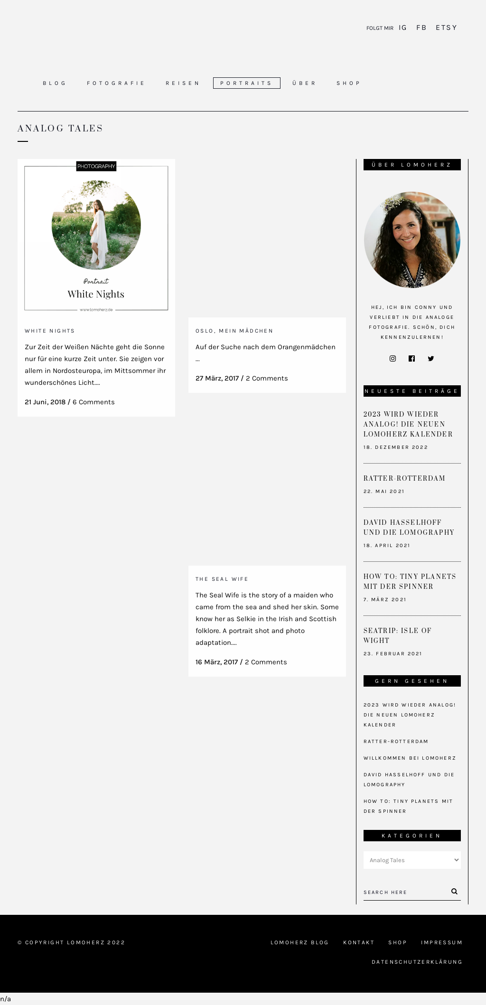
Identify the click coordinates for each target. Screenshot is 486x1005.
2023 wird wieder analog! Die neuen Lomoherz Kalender (408, 424)
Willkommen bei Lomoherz (410, 758)
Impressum (442, 942)
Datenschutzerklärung (417, 961)
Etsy (445, 27)
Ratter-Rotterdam (405, 479)
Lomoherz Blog (300, 942)
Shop (397, 942)
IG (405, 27)
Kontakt (358, 942)
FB (421, 27)
